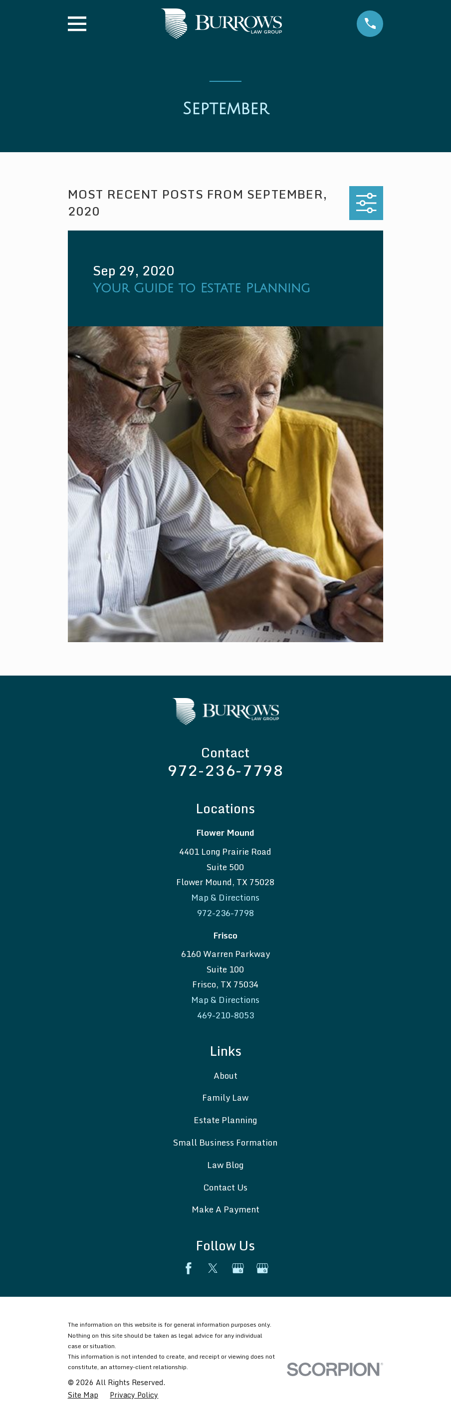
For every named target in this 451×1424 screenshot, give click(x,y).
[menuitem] (83, 1395)
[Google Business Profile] (238, 1268)
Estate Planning (225, 1120)
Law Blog (225, 1165)
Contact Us (225, 1187)
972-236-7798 (225, 770)
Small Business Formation (225, 1142)
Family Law (225, 1097)
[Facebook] (189, 1268)
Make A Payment (225, 1209)
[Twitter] (213, 1268)
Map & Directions (225, 897)
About (225, 1075)
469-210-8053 (225, 1015)
